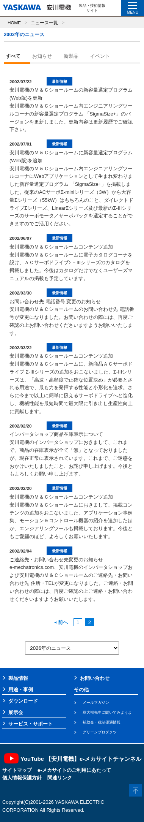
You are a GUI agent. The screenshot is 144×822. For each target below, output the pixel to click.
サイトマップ (17, 770)
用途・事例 (20, 689)
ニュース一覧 (44, 22)
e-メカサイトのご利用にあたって (74, 770)
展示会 (15, 712)
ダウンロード (23, 701)
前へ (61, 622)
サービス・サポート (30, 724)
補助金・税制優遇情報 (102, 722)
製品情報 (18, 678)
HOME (14, 22)
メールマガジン (96, 702)
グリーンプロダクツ (100, 732)
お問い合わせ (95, 678)
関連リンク (59, 778)
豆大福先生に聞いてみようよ (107, 712)
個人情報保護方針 (22, 778)
